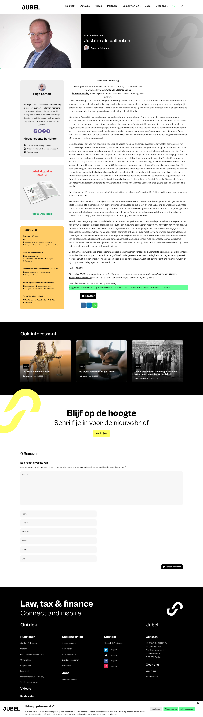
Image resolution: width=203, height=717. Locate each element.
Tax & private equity (29, 682)
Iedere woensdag (80, 93)
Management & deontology (32, 677)
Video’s (25, 688)
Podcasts (27, 696)
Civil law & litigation (28, 643)
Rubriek (70, 6)
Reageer (90, 296)
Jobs (147, 6)
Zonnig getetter (32, 152)
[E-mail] (40, 131)
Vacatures (66, 665)
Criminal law (25, 660)
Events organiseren (70, 660)
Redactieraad (152, 676)
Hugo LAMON (75, 268)
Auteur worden (68, 643)
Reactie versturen (173, 567)
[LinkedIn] (44, 131)
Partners (112, 6)
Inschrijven (101, 433)
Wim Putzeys (143, 379)
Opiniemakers (27, 376)
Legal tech (24, 671)
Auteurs (85, 6)
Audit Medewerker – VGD (33, 253)
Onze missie (151, 671)
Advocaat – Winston (30, 236)
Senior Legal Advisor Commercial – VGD (38, 283)
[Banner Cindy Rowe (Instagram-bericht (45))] (42, 219)
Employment (25, 665)
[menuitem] (174, 8)
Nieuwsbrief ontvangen (114, 643)
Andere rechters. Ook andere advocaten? (42, 149)
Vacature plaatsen (70, 679)
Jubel (136, 379)
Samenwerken (131, 6)
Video (98, 6)
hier (76, 283)
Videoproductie (69, 654)
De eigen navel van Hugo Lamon (38, 146)
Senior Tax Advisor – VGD (33, 296)
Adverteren (67, 649)
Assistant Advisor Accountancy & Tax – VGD (40, 269)
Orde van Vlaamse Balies (118, 90)
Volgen (114, 649)
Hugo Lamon (103, 48)
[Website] (35, 131)
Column (99, 35)
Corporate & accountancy (32, 654)
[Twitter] (48, 131)
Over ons (161, 6)
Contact (152, 637)
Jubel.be (41, 125)
